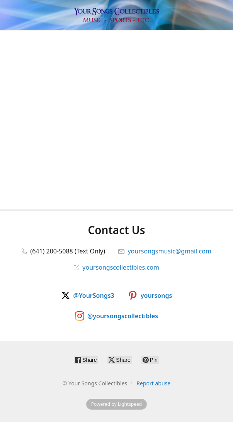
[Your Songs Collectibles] (116, 15)
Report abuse (153, 383)
